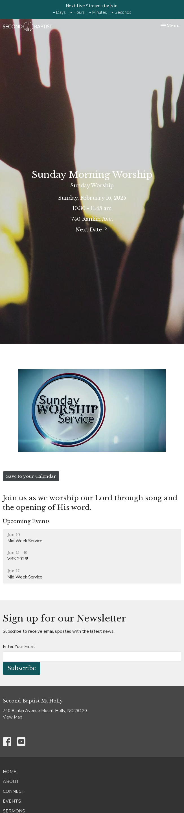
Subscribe (21, 668)
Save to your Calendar (31, 476)
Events (12, 801)
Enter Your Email (19, 646)
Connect (14, 791)
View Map (12, 717)
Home (9, 772)
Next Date (92, 229)
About (11, 781)
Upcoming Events (26, 521)
